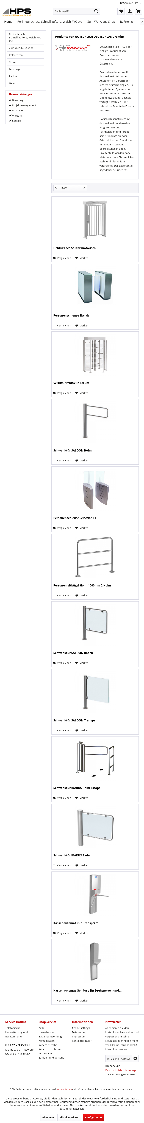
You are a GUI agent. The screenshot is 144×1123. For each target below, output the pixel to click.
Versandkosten (64, 1089)
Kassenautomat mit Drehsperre (75, 923)
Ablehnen (48, 1117)
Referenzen (16, 55)
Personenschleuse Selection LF (74, 518)
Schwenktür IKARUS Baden (72, 855)
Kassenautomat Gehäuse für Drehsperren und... (87, 990)
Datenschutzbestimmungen (121, 1070)
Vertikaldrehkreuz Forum (71, 383)
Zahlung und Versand (51, 1057)
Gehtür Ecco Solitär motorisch (74, 248)
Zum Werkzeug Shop (21, 48)
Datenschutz (79, 1032)
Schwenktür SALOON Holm (72, 450)
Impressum (78, 1036)
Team (12, 62)
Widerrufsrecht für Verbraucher (50, 1051)
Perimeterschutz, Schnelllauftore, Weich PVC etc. (25, 37)
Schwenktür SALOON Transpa (74, 720)
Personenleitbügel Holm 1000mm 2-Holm (82, 585)
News (12, 83)
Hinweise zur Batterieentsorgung (50, 1034)
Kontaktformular (82, 1040)
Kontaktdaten (47, 1040)
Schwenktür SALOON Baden (73, 653)
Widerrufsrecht (48, 1045)
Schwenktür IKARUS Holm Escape (76, 788)
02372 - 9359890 (18, 1045)
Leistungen (15, 69)
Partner (13, 76)
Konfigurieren (93, 1117)
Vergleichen (62, 258)
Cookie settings (81, 1028)
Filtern (61, 188)
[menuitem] (76, 11)
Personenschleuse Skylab (71, 315)
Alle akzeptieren (69, 1117)
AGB (41, 1028)
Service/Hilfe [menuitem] (129, 3)
